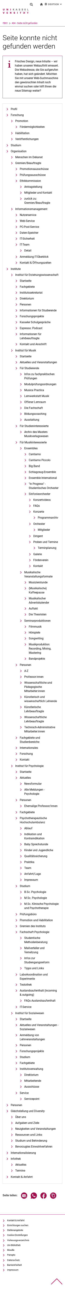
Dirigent (38, 536)
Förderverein (40, 560)
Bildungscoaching (35, 413)
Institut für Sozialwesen (29, 1013)
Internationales (29, 747)
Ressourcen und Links (28, 1134)
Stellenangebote (15, 1230)
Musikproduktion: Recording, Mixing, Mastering (40, 648)
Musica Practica (34, 390)
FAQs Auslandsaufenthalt (39, 1000)
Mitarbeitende (32, 1080)
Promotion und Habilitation (36, 920)
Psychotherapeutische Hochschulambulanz (33, 820)
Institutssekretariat (31, 292)
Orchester (39, 524)
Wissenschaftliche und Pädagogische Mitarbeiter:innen (38, 687)
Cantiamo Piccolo (39, 460)
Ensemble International (43, 478)
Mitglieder (44, 529)
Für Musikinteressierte (33, 442)
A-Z (26, 670)
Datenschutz (13, 1260)
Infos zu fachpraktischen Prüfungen (39, 376)
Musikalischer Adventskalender (39, 600)
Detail (27, 250)
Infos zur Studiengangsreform (36, 960)
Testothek (26, 984)
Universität (8, 23)
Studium (16, 145)
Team (27, 868)
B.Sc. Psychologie (35, 892)
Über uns (20, 1117)
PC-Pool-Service (29, 226)
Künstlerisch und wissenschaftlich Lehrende (40, 699)
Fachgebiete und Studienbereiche (30, 740)
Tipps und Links (34, 968)
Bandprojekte (37, 658)
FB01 (19, 23)
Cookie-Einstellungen (17, 1235)
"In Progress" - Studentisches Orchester (43, 486)
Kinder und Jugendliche (38, 850)
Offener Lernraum (35, 402)
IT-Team (24, 244)
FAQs (36, 505)
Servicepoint (31, 1099)
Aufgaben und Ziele (27, 1123)
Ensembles (31, 448)
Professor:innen (34, 676)
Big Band (34, 466)
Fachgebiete (27, 286)
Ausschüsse (31, 1086)
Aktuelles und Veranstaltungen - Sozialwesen (39, 1027)
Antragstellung (33, 186)
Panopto (11, 1255)
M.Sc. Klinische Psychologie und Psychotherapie (41, 906)
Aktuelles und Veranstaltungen (38, 362)
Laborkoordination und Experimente (34, 976)
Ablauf (28, 828)
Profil (14, 109)
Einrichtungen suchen (17, 1225)
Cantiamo (35, 454)
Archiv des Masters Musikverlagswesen (36, 434)
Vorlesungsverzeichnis (18, 1240)
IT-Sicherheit (27, 238)
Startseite (25, 280)
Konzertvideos (42, 499)
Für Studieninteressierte (34, 426)
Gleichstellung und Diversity (28, 1111)
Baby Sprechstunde (36, 844)
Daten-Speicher (29, 232)
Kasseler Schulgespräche (35, 322)
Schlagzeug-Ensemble (42, 472)
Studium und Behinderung (31, 1140)
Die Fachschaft (33, 408)
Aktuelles (25, 777)
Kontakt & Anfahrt (22, 1177)
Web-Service (27, 221)
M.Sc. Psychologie (35, 898)
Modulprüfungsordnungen (40, 384)
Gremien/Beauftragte (28, 163)
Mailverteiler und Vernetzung (34, 950)
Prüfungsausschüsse (33, 175)
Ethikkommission (30, 180)
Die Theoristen (37, 614)
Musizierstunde (38, 582)
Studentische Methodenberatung (35, 940)
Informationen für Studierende (38, 310)
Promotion (21, 121)
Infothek (16, 1158)
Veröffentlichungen (27, 139)
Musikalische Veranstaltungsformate (38, 574)
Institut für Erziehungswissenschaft (36, 275)
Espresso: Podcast (31, 328)
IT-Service (25, 1007)
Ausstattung (31, 419)
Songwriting (36, 638)
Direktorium (27, 298)
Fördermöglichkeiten (32, 127)
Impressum (31, 879)
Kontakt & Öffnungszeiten (35, 262)
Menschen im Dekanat (29, 157)
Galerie (37, 554)
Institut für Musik (25, 350)
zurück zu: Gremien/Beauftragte (37, 200)
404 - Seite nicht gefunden (39, 23)
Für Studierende (29, 368)
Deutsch (53, 4)
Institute (16, 269)
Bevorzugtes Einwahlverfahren (33, 1146)
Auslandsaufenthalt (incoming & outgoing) (38, 992)
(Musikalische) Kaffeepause (38, 590)
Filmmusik (35, 626)
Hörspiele (34, 632)
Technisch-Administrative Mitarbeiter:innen (39, 729)
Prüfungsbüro (28, 914)
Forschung (17, 115)
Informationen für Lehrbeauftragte (30, 336)
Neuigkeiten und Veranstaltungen (35, 1128)
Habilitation (22, 133)
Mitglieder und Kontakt (38, 192)
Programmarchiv (48, 517)
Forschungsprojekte (32, 316)
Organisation (19, 151)
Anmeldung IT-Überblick (34, 256)
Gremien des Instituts (33, 926)
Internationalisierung (23, 1152)
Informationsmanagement (31, 209)
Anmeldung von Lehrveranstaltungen (32, 1037)
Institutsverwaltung (31, 1069)
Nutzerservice (28, 215)
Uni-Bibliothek (14, 1245)
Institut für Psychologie (29, 766)
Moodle (10, 1250)
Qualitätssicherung (35, 856)
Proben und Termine (45, 542)
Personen (25, 304)
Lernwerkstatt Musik (36, 396)
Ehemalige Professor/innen (41, 806)
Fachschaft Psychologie (34, 932)
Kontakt (38, 566)
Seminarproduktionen (37, 620)
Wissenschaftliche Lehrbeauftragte (35, 719)
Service (24, 1093)
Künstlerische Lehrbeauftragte (34, 709)
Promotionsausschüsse (34, 169)
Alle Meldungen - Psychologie (34, 791)
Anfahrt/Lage (32, 874)
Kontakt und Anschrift (33, 344)
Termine (20, 1170)
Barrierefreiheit (14, 1265)
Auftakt (33, 608)
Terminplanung (47, 548)
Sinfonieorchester (39, 494)
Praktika (29, 862)
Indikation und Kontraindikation (34, 836)
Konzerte (38, 511)
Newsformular (33, 783)
